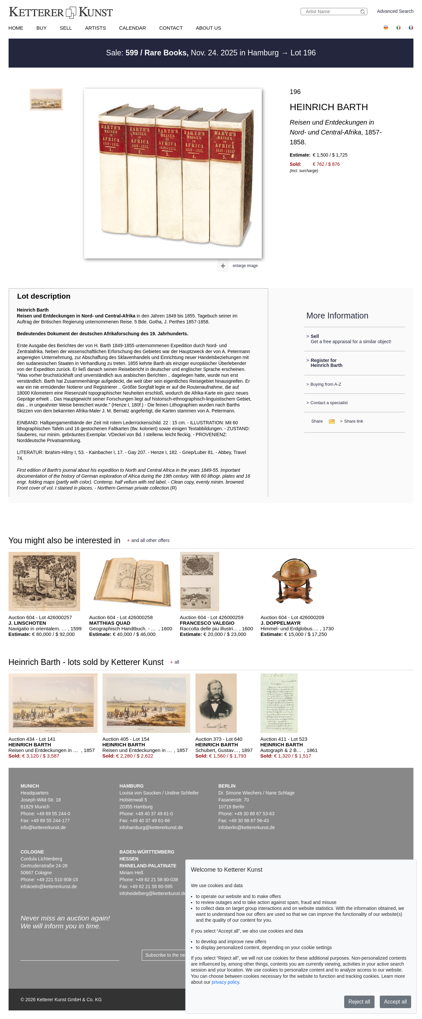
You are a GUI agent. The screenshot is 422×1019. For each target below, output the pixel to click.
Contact (171, 28)
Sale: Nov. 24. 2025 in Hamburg (193, 52)
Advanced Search (395, 11)
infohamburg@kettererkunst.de (151, 827)
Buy (42, 28)
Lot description (44, 296)
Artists (95, 28)
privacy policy (225, 982)
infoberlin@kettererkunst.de (246, 827)
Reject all (359, 1001)
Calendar (132, 28)
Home (16, 28)
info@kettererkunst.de (43, 827)
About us (208, 28)
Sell (66, 28)
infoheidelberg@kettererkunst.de (152, 893)
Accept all (395, 1001)
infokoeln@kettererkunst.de (48, 886)
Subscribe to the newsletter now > (180, 955)
